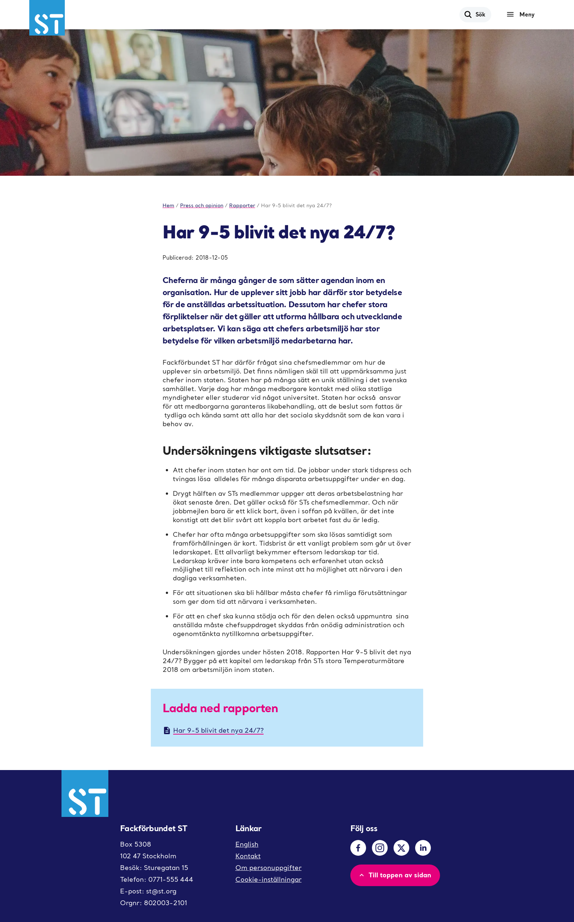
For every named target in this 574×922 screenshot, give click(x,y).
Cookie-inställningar (268, 879)
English (246, 844)
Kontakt (248, 856)
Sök (474, 14)
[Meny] (522, 14)
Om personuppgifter (268, 867)
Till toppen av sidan (394, 874)
